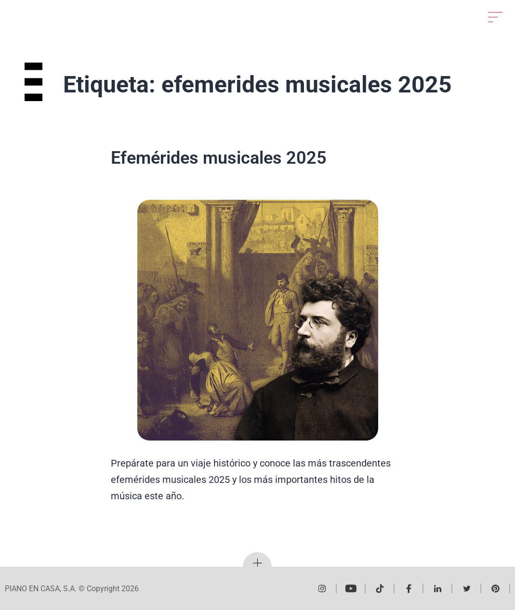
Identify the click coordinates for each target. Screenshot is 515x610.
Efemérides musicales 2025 (219, 158)
